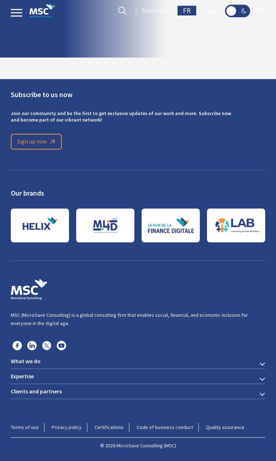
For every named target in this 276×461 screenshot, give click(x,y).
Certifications (109, 427)
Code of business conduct (165, 427)
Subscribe (154, 10)
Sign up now (37, 141)
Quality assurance (225, 427)
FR (187, 10)
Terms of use (25, 427)
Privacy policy (67, 427)
